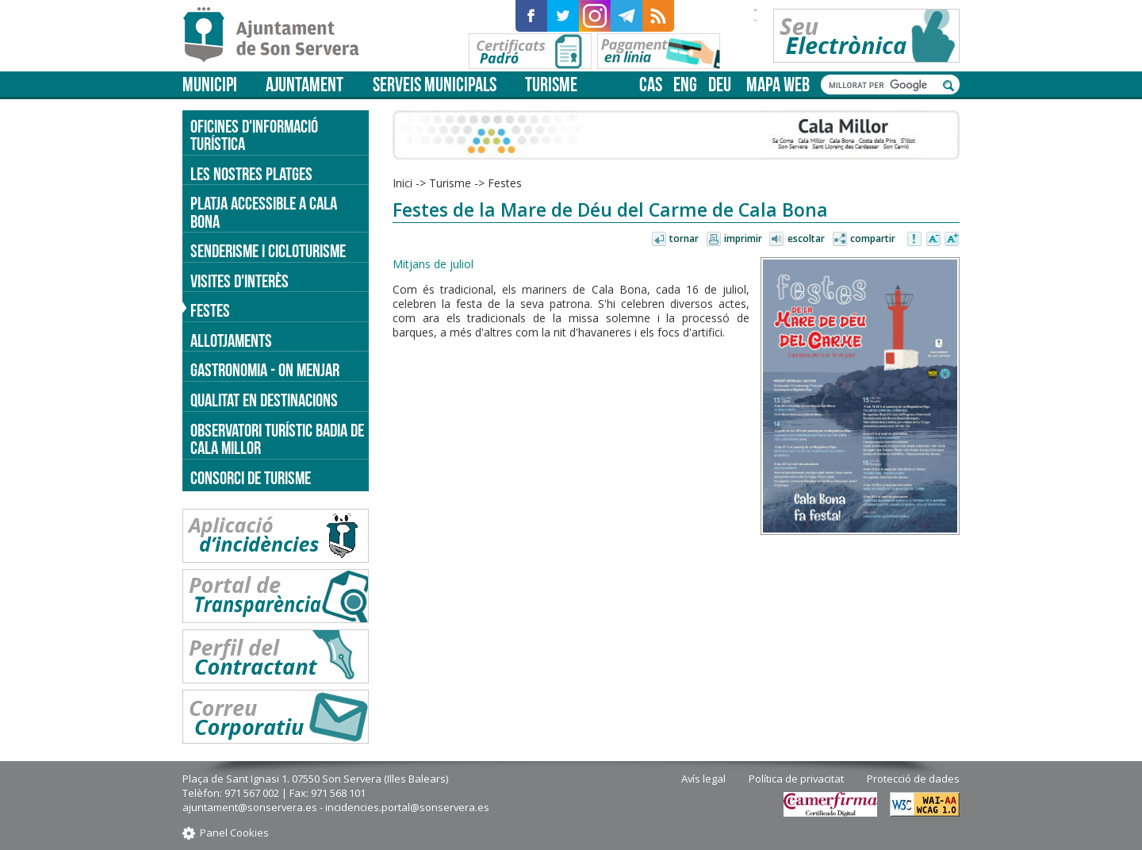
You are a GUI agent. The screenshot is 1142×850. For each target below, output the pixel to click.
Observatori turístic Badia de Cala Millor (277, 439)
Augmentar (952, 240)
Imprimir (743, 238)
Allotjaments (231, 340)
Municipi (209, 84)
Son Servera (278, 35)
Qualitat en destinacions (264, 400)
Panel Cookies (234, 832)
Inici (402, 182)
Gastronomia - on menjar (264, 369)
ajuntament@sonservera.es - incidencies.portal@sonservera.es (335, 807)
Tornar (684, 238)
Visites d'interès (239, 280)
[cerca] (882, 85)
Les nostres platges (251, 173)
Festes (505, 182)
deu (719, 84)
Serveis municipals (434, 84)
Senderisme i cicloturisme (268, 250)
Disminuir (933, 240)
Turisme (551, 84)
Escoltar (806, 238)
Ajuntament (304, 84)
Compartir (872, 238)
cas (650, 84)
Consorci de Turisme (250, 477)
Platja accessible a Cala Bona (263, 212)
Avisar (915, 240)
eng (685, 84)
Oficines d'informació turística (254, 135)
